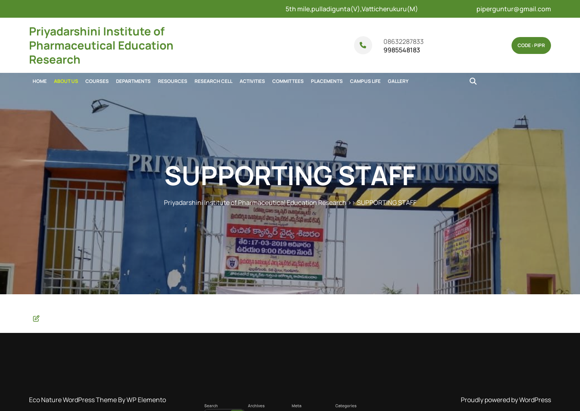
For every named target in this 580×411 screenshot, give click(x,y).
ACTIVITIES (252, 81)
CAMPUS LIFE (365, 81)
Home (40, 81)
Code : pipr (531, 45)
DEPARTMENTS (133, 81)
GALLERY (398, 81)
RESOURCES (172, 81)
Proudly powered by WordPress (506, 399)
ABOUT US (66, 81)
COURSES (97, 81)
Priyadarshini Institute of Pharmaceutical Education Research (101, 45)
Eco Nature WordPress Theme (73, 399)
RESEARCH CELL (213, 81)
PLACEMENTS (327, 81)
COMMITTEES (288, 81)
